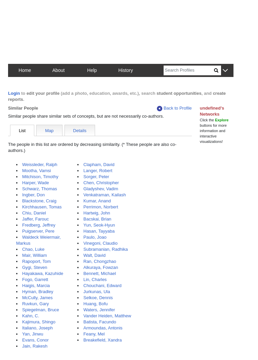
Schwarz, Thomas (39, 188)
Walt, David (94, 255)
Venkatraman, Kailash (104, 194)
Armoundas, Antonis (102, 327)
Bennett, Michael (99, 273)
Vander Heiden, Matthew (107, 315)
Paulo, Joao (94, 237)
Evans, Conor (35, 340)
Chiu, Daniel (34, 212)
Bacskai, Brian (97, 219)
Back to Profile (174, 108)
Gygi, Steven (34, 267)
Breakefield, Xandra (102, 340)
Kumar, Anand (97, 200)
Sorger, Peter (96, 176)
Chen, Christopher (101, 182)
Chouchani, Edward (102, 285)
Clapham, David (99, 164)
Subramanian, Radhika (105, 249)
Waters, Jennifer (99, 309)
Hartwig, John (96, 212)
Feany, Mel (93, 333)
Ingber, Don (33, 194)
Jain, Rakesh (34, 346)
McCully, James (37, 297)
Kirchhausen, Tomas (42, 206)
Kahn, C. (30, 315)
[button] (225, 70)
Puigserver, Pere (38, 231)
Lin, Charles (94, 279)
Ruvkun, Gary (35, 303)
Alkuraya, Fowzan (100, 267)
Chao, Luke (33, 249)
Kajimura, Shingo (38, 321)
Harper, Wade (35, 182)
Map (49, 130)
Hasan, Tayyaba (99, 231)
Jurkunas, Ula (96, 291)
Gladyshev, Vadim (100, 188)
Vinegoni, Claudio (100, 243)
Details (80, 130)
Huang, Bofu (95, 303)
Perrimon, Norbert (100, 206)
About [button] (58, 70)
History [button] (125, 70)
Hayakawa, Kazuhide (42, 273)
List (22, 130)
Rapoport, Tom (36, 261)
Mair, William (34, 255)
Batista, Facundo (99, 321)
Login (14, 93)
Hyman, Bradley (37, 291)
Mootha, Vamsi (36, 170)
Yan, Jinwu (32, 333)
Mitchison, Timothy (40, 176)
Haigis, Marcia (36, 285)
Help (92, 70)
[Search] (189, 70)
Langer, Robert (97, 170)
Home (24, 70)
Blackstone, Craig (39, 200)
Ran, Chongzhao (99, 261)
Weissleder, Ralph (39, 164)
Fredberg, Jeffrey (38, 225)
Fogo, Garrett (35, 279)
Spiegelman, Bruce (40, 309)
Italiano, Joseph (37, 327)
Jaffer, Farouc (35, 219)
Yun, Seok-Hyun (99, 225)
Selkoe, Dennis (98, 297)
